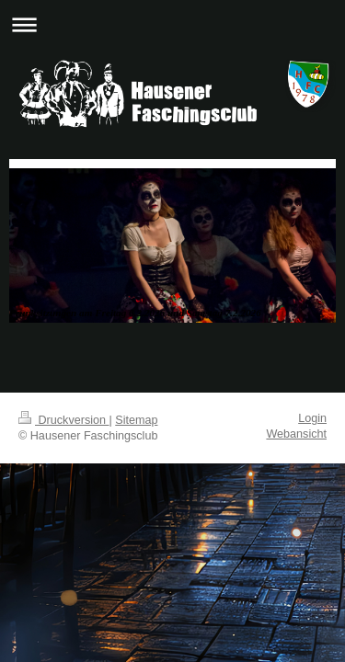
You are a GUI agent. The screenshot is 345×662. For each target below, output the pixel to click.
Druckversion (63, 420)
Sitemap (136, 420)
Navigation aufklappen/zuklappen (172, 24)
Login (312, 418)
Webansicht (296, 434)
